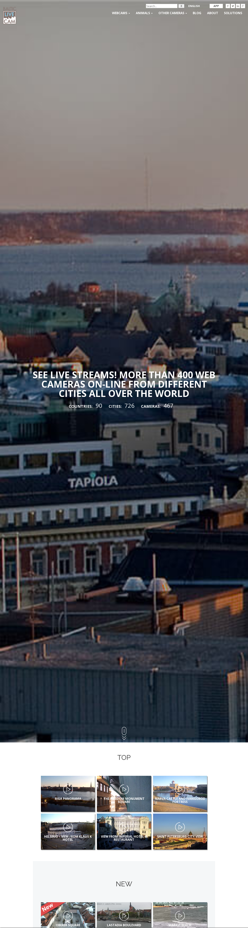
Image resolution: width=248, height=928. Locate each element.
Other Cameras (172, 13)
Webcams (121, 13)
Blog (197, 13)
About (212, 13)
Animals (144, 13)
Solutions (233, 13)
